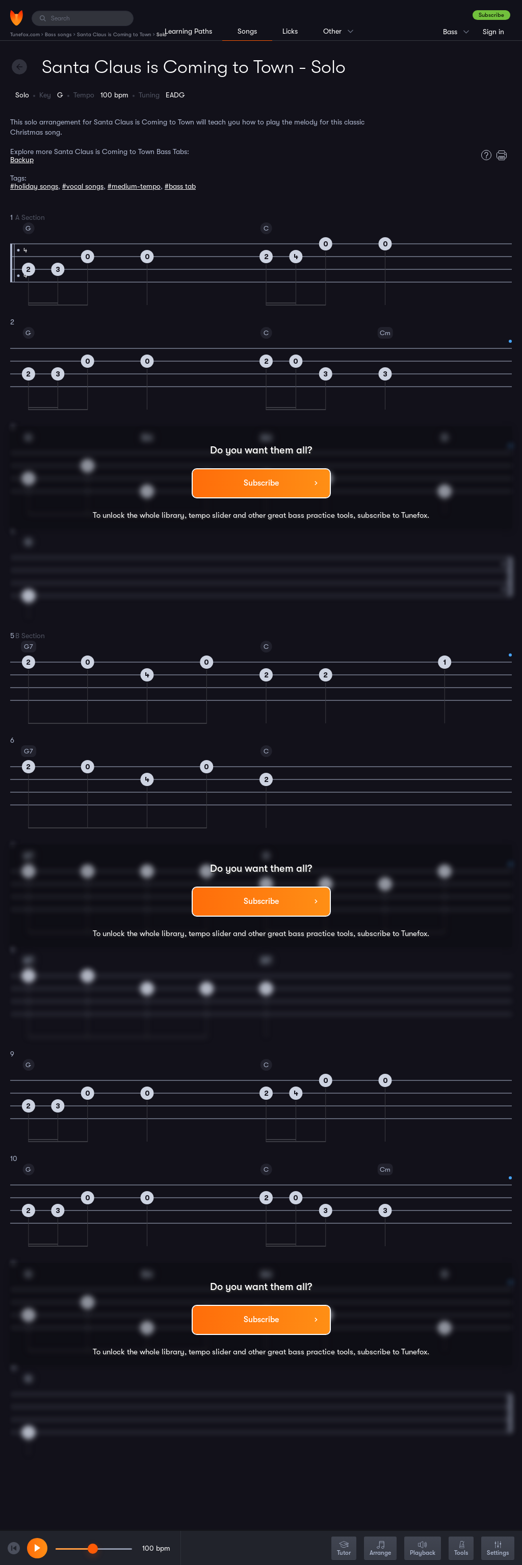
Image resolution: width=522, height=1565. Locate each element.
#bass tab (180, 186)
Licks (290, 31)
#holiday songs (34, 186)
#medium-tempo (134, 186)
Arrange (380, 1549)
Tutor (344, 1549)
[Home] (16, 18)
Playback (422, 1549)
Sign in (493, 32)
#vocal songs (82, 186)
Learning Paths (188, 31)
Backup (22, 160)
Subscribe (491, 15)
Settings (498, 1549)
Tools (461, 1549)
